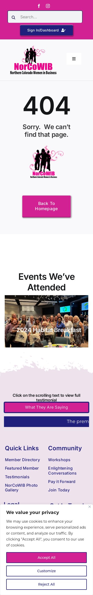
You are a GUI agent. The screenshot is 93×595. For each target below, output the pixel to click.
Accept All (47, 557)
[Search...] (45, 16)
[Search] (13, 17)
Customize (46, 571)
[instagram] (48, 6)
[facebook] (39, 6)
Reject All (46, 584)
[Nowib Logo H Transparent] (33, 47)
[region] (46, 549)
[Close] (90, 507)
